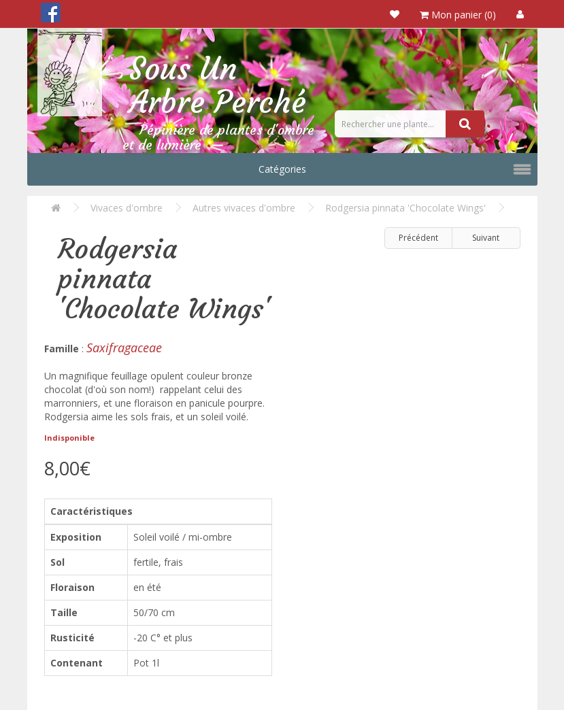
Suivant (485, 237)
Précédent (418, 237)
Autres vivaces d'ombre (244, 207)
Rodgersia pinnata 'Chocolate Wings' (405, 207)
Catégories (282, 169)
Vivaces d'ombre (126, 207)
